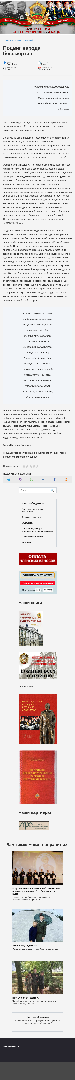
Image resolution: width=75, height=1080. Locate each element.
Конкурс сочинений (31, 517)
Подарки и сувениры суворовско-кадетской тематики (37, 529)
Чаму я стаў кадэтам (37, 1017)
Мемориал (26, 542)
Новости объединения (32, 503)
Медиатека (26, 523)
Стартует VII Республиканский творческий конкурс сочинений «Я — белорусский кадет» (36, 891)
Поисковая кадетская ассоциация (32, 510)
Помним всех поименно (33, 536)
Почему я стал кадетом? (25, 997)
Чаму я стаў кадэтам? (24, 945)
